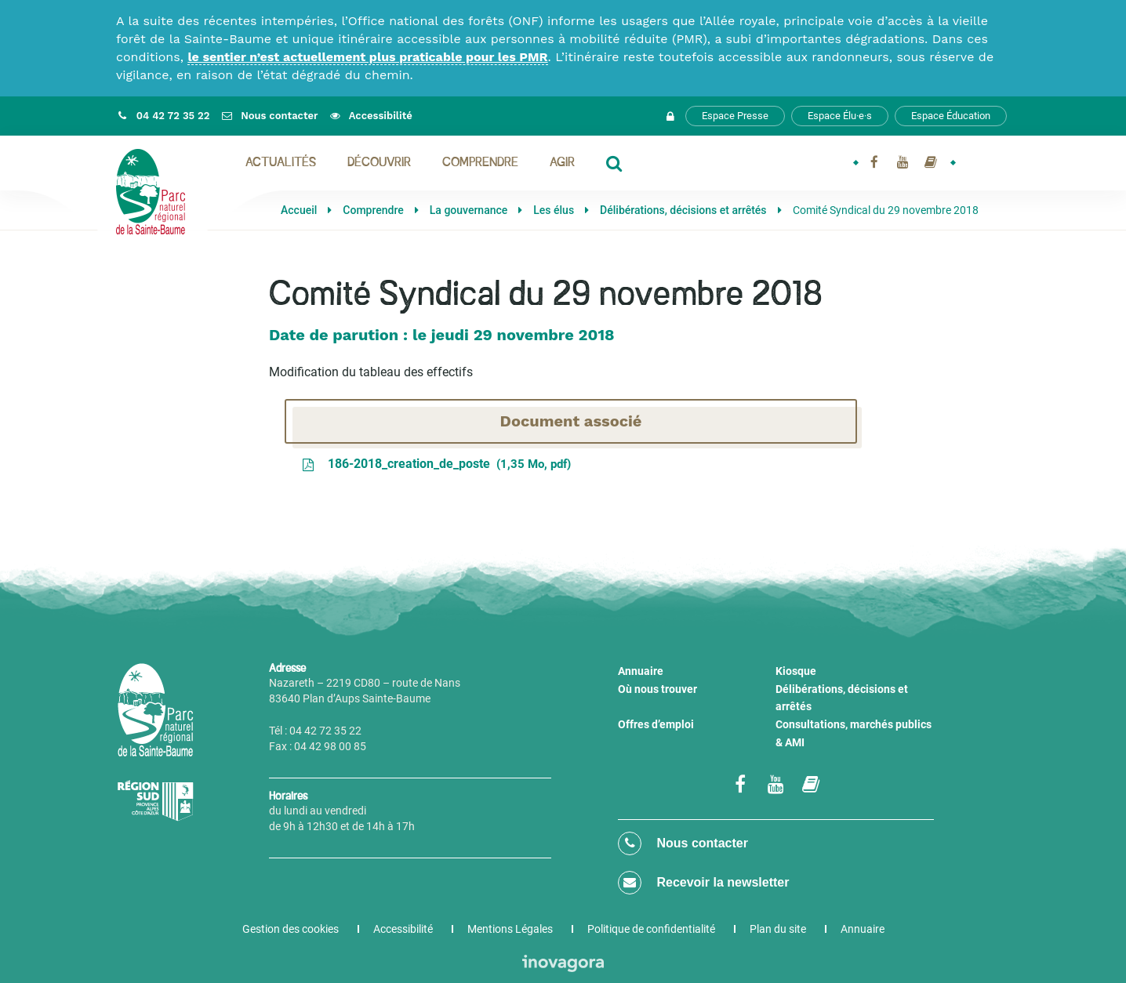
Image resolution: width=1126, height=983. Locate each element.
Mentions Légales (510, 929)
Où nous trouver (657, 689)
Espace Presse (735, 116)
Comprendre (480, 163)
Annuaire (640, 671)
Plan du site (778, 929)
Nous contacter (683, 843)
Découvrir (379, 163)
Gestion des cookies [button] (290, 929)
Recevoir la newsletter (703, 882)
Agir (562, 163)
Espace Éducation (950, 116)
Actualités (280, 163)
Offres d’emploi (656, 724)
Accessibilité (403, 929)
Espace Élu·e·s (840, 116)
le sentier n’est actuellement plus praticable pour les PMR (367, 56)
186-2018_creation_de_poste (435, 463)
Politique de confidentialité (651, 929)
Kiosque (795, 671)
